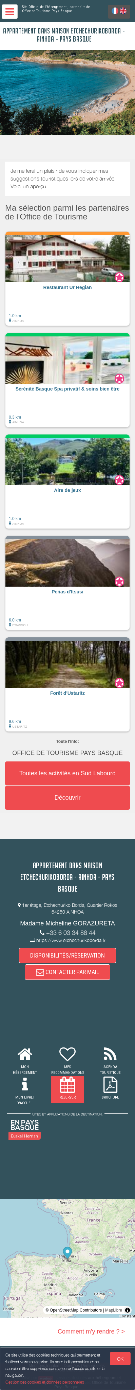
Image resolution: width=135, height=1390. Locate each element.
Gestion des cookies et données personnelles (44, 1382)
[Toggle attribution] (127, 1310)
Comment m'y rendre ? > (91, 1331)
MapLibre (113, 1310)
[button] (67, 278)
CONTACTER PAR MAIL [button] (67, 971)
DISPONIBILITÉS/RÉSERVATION (67, 955)
